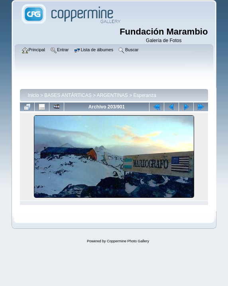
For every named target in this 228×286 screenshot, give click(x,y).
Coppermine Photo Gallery (128, 241)
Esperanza (145, 95)
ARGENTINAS (112, 95)
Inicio (33, 95)
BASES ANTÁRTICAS (67, 95)
